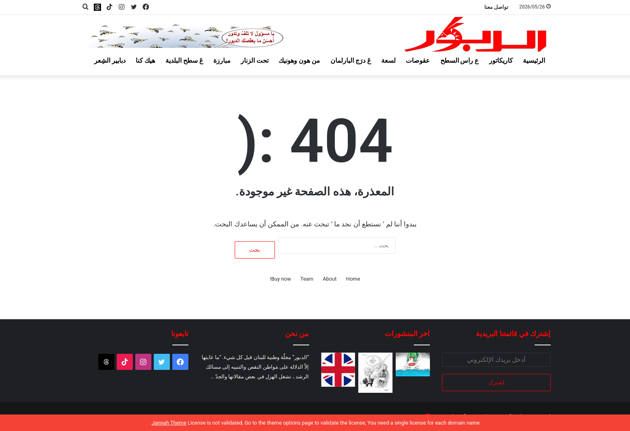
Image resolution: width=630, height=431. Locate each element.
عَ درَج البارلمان (350, 60)
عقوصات (418, 60)
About (330, 279)
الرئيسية (534, 60)
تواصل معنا (496, 7)
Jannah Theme (169, 423)
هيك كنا (145, 60)
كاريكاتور (501, 60)
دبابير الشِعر (110, 60)
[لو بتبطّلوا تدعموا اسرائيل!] (338, 370)
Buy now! (280, 279)
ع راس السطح (459, 60)
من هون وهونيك (299, 60)
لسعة (388, 60)
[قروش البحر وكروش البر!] (413, 364)
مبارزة (222, 60)
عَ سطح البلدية (184, 60)
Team (307, 279)
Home (353, 279)
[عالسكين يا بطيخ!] (375, 373)
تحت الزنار (255, 60)
